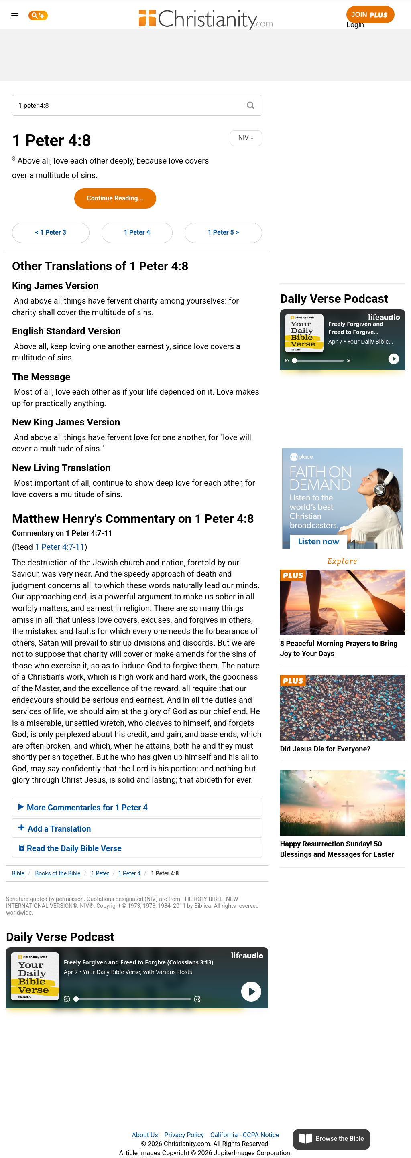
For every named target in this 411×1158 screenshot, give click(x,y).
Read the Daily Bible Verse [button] (70, 848)
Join (370, 15)
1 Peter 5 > (223, 232)
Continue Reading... (115, 198)
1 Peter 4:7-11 (60, 547)
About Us (145, 1135)
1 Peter (100, 873)
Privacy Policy (184, 1135)
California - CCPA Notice (244, 1135)
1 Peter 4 (137, 232)
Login (355, 25)
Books (58, 873)
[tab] (137, 807)
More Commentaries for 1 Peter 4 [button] (83, 807)
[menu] (15, 17)
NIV (246, 138)
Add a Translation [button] (54, 829)
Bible (18, 873)
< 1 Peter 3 (50, 232)
